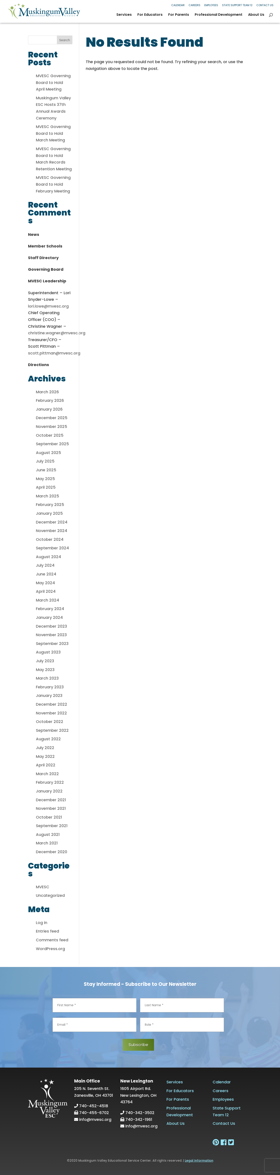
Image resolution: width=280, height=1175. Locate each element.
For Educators (150, 15)
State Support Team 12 (237, 5)
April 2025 (46, 487)
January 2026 (49, 409)
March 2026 (47, 392)
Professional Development (218, 15)
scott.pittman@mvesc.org (54, 353)
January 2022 (49, 791)
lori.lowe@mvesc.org (48, 306)
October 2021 (49, 817)
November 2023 (51, 634)
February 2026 (50, 400)
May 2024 (45, 583)
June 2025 (46, 470)
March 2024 (47, 600)
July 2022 (45, 747)
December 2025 (51, 417)
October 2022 (49, 721)
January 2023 (49, 695)
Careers (194, 5)
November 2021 (51, 808)
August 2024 (48, 556)
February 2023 (50, 687)
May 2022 (45, 756)
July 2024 (45, 565)
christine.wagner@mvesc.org (56, 333)
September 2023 (52, 643)
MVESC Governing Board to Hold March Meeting (53, 133)
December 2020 (51, 852)
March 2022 (47, 773)
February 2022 (50, 782)
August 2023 (48, 652)
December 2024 (51, 522)
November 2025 (51, 426)
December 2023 (51, 626)
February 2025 (50, 504)
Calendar (178, 5)
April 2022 (45, 765)
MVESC (42, 887)
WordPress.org (50, 948)
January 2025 (49, 513)
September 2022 (52, 730)
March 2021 (47, 843)
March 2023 (47, 678)
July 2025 (45, 461)
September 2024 (52, 548)
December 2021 (51, 800)
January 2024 (49, 617)
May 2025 (45, 478)
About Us (256, 15)
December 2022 (51, 704)
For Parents (178, 15)
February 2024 (50, 608)
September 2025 (52, 444)
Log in (41, 922)
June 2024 (46, 574)
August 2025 (48, 452)
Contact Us (264, 5)
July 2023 (45, 661)
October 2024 (49, 539)
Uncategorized (50, 895)
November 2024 (51, 530)
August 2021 (48, 834)
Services (124, 15)
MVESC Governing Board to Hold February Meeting (53, 184)
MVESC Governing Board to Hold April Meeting (53, 82)
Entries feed (47, 931)
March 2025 (47, 496)
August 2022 (48, 739)
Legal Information (199, 1160)
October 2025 (49, 435)
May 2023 (45, 669)
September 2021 (52, 825)
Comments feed (52, 940)
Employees (211, 5)
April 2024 (46, 591)
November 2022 (51, 713)
